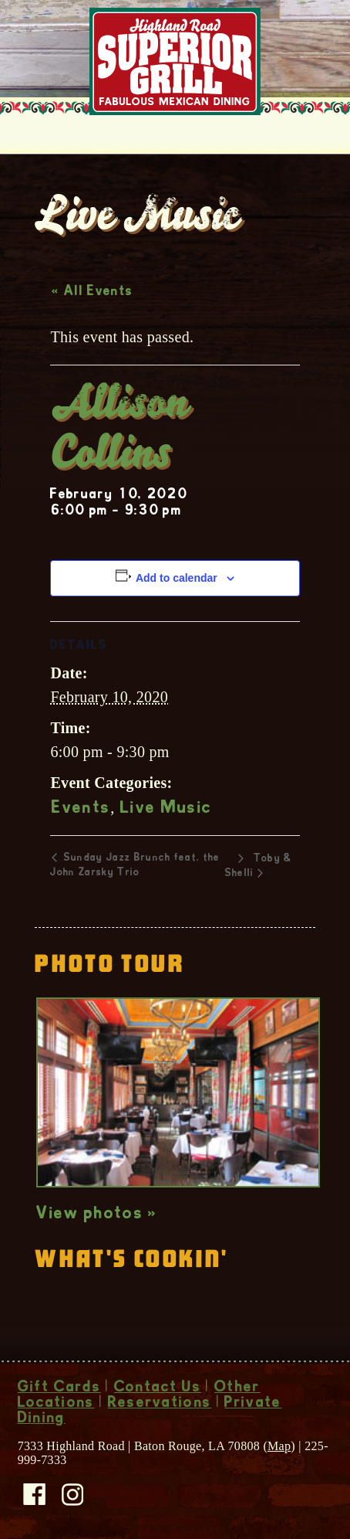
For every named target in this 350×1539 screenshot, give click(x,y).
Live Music (166, 809)
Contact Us (157, 1388)
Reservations (160, 1404)
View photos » (96, 1214)
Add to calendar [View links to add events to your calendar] (176, 578)
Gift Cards (59, 1388)
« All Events (92, 292)
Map (279, 1445)
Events (81, 809)
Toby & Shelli (258, 866)
